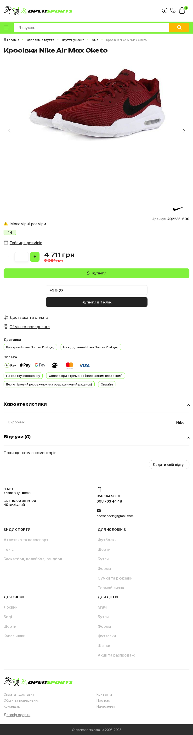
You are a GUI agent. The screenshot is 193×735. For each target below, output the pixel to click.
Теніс (9, 549)
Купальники (14, 636)
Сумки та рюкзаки (115, 578)
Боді (8, 616)
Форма (104, 568)
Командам (12, 706)
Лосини (10, 607)
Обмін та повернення (30, 326)
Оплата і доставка (19, 694)
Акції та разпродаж (116, 655)
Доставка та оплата (29, 317)
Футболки (107, 539)
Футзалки (107, 636)
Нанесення (105, 706)
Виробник (16, 422)
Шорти (104, 549)
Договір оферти (17, 715)
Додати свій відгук (169, 464)
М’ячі (102, 607)
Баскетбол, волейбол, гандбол (33, 559)
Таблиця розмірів (26, 242)
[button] (184, 130)
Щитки (104, 645)
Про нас (103, 700)
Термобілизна (111, 587)
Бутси (103, 559)
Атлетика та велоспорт (26, 539)
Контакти (104, 694)
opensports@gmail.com (115, 516)
